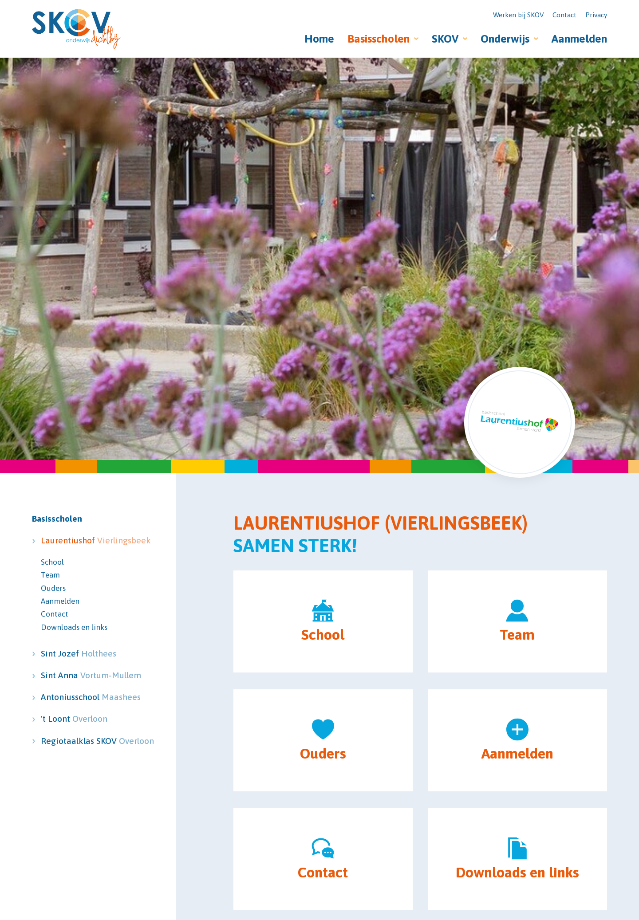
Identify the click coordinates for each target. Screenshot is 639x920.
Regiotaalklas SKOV (79, 741)
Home (319, 38)
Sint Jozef (78, 653)
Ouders (53, 588)
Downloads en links (74, 627)
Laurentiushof (79, 540)
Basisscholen (378, 38)
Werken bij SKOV (518, 15)
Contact (564, 15)
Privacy (596, 15)
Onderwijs (505, 38)
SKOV (445, 38)
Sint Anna (79, 675)
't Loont (74, 718)
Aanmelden (579, 38)
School (52, 562)
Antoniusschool (79, 697)
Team (50, 574)
